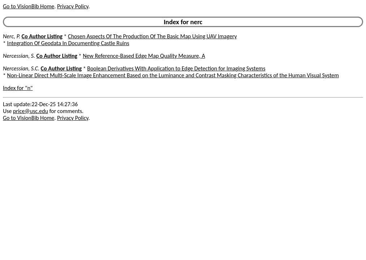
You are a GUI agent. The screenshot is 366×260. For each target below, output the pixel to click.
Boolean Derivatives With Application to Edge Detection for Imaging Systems (176, 68)
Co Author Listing (42, 36)
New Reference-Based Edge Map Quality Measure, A (144, 55)
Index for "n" (18, 87)
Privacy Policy (72, 6)
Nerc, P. (11, 36)
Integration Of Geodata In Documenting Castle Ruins (68, 43)
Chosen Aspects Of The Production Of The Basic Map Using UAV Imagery (152, 36)
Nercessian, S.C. (21, 68)
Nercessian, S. (19, 55)
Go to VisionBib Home (28, 6)
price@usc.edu (30, 111)
